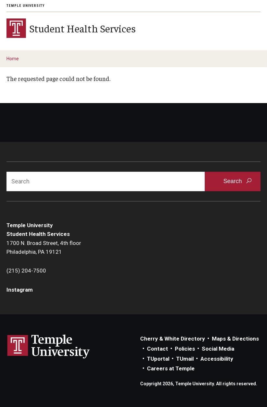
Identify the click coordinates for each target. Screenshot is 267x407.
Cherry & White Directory (172, 338)
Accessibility (216, 358)
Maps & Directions (235, 338)
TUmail (185, 358)
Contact (157, 348)
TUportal (158, 358)
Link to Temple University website (48, 347)
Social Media (218, 348)
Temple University (25, 6)
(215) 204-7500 (26, 270)
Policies (185, 348)
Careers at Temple (171, 368)
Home (12, 58)
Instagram (19, 289)
